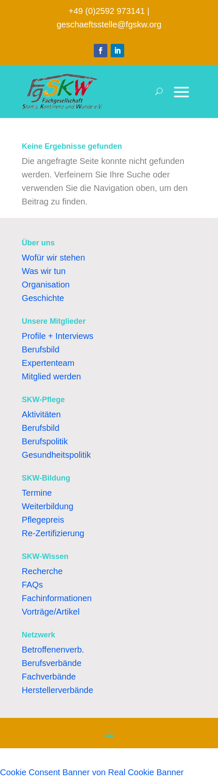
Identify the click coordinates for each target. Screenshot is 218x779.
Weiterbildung (48, 506)
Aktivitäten (41, 414)
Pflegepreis (43, 519)
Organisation (46, 284)
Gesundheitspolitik (56, 454)
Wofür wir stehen (53, 257)
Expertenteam (48, 363)
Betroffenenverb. (53, 649)
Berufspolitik (45, 441)
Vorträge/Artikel (51, 611)
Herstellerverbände (57, 690)
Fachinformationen (57, 598)
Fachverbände (49, 676)
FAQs (32, 584)
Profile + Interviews (58, 336)
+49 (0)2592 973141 (106, 11)
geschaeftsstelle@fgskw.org (109, 24)
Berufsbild (41, 349)
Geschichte (43, 298)
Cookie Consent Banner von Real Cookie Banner (92, 772)
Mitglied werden (51, 376)
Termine (37, 492)
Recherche (42, 571)
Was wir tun (44, 271)
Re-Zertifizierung (53, 533)
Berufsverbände (52, 663)
